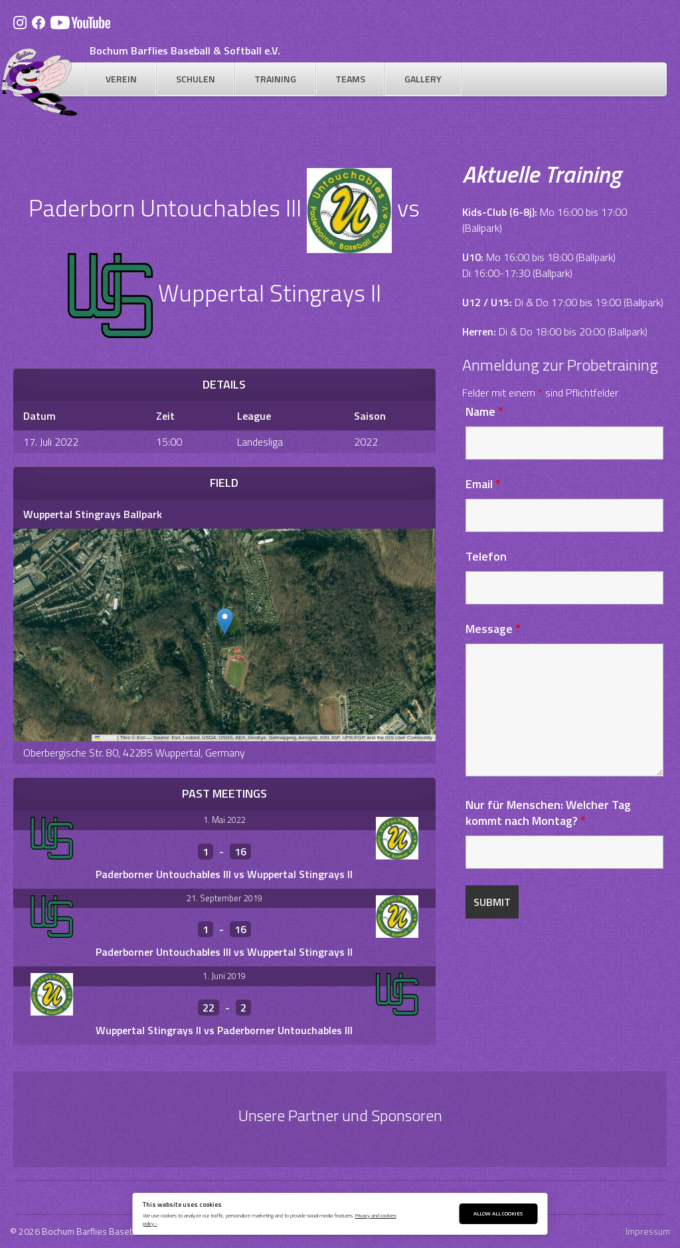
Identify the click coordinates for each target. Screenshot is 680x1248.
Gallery (423, 79)
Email (483, 484)
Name (484, 411)
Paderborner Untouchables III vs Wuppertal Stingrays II (224, 874)
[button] (224, 621)
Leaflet (105, 738)
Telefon (486, 556)
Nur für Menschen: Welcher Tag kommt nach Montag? (548, 813)
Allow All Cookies (498, 1213)
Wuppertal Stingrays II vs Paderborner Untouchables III (224, 1030)
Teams (350, 79)
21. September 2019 (224, 898)
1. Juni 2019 (224, 975)
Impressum (648, 1231)
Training (275, 79)
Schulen (195, 79)
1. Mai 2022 (224, 819)
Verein (121, 79)
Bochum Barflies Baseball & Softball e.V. (185, 50)
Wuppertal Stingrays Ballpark (92, 514)
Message (493, 629)
